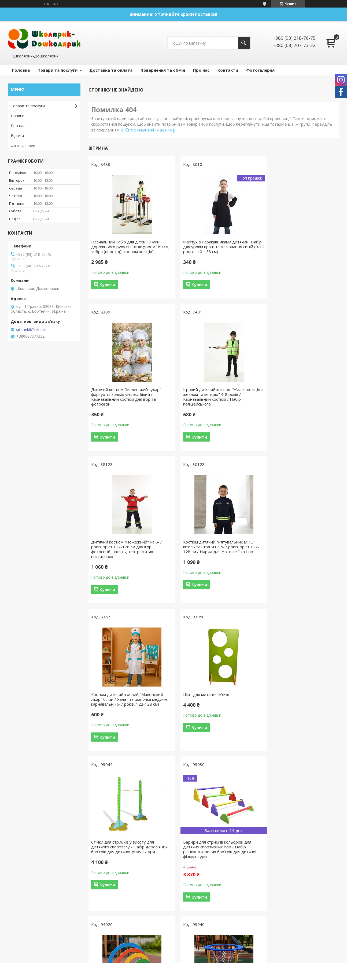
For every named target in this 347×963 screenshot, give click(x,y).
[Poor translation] (19, 884)
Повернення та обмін (163, 70)
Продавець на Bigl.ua (173, 846)
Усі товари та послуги (211, 778)
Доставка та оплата (110, 70)
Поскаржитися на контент (171, 851)
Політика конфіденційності (217, 851)
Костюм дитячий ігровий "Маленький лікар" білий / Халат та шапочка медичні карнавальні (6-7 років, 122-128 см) (127, 554)
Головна (21, 70)
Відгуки (17, 135)
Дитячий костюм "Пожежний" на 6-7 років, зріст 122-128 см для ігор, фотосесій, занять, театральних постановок (211, 401)
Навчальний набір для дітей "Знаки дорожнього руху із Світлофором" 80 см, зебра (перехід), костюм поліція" (127, 246)
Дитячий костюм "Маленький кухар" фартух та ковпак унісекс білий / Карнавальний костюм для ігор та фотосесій (296, 249)
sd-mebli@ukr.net (31, 329)
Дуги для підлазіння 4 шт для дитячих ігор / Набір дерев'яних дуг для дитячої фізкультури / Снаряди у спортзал (213, 706)
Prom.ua (200, 841)
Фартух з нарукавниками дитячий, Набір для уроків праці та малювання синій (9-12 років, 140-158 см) (212, 246)
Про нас (201, 70)
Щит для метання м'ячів (199, 546)
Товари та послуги (57, 70)
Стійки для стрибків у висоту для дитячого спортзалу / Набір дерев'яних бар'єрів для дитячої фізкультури (292, 554)
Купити (107, 284)
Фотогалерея (260, 70)
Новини (17, 115)
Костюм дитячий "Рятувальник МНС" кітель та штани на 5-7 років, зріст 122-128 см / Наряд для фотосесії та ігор (297, 401)
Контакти (227, 70)
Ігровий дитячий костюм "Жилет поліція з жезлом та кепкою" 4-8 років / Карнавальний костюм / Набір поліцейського (127, 401)
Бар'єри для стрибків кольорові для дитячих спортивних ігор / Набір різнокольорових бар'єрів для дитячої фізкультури (127, 706)
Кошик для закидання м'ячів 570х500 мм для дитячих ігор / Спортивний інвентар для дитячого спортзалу (297, 704)
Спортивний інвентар (150, 130)
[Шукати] (244, 43)
